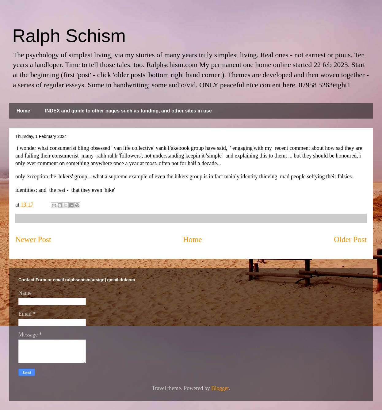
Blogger (220, 388)
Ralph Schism (69, 35)
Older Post (350, 239)
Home (23, 110)
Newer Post (33, 239)
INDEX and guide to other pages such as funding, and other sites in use (128, 110)
